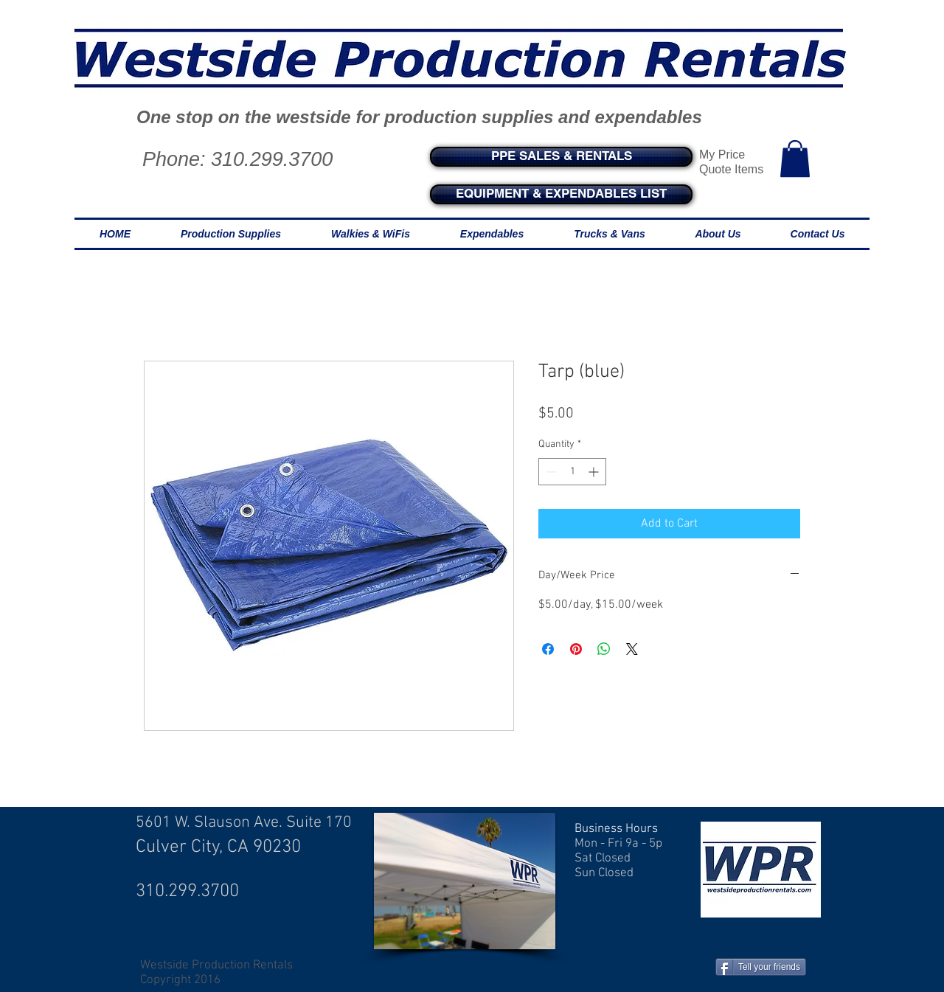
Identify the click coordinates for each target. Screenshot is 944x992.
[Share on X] (632, 649)
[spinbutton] (572, 472)
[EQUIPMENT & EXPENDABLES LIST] (561, 194)
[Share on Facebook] (548, 649)
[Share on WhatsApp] (604, 649)
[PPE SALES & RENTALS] (561, 157)
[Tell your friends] (760, 967)
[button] (795, 158)
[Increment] (595, 472)
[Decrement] (550, 472)
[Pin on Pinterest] (576, 649)
